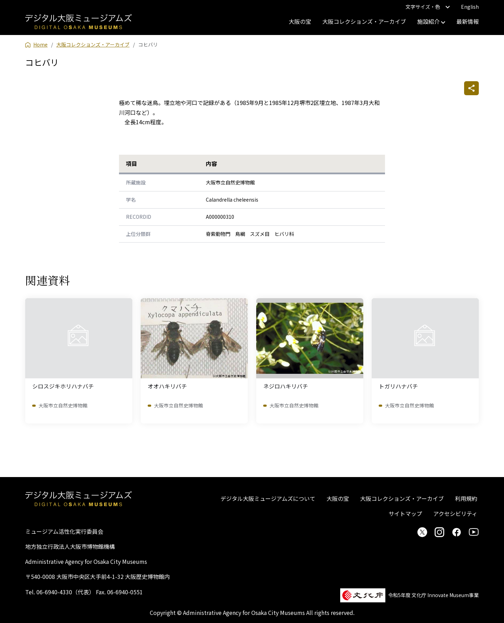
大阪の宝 (300, 21)
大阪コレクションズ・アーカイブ (364, 21)
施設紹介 (431, 21)
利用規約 (466, 498)
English (470, 6)
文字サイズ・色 (428, 6)
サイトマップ (405, 513)
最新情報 (467, 21)
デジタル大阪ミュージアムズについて (267, 498)
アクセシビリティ (455, 513)
